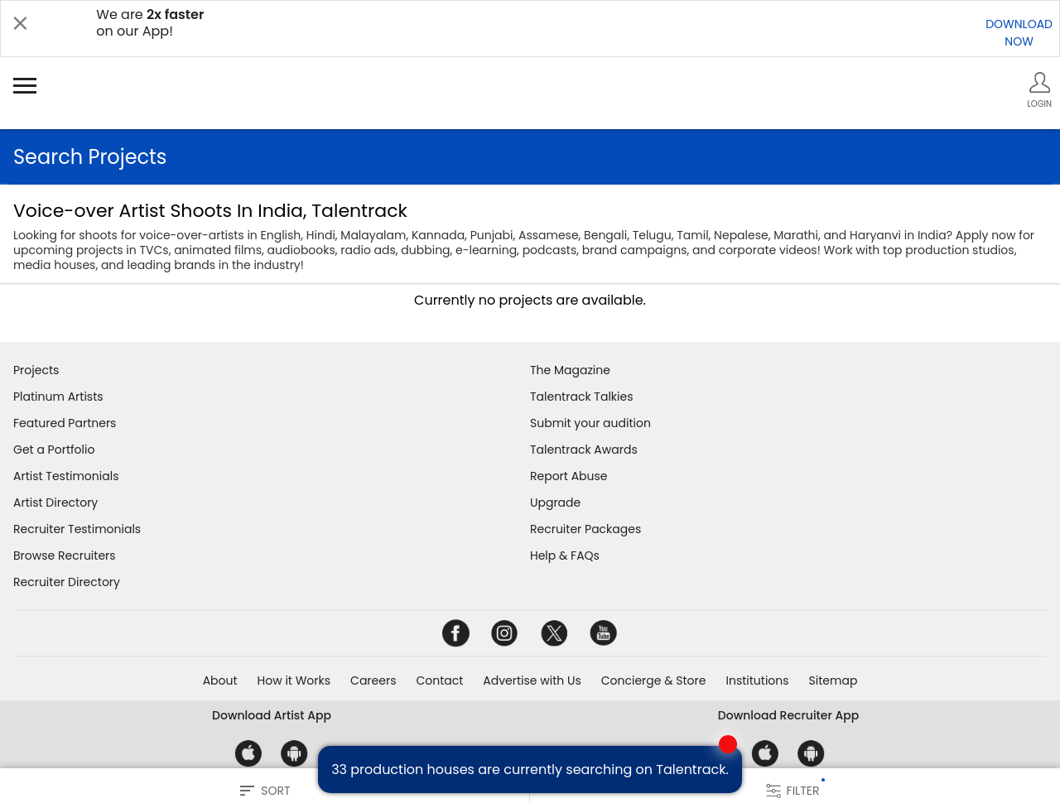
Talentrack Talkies (581, 396)
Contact (439, 680)
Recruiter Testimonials (77, 529)
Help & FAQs (565, 555)
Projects (36, 370)
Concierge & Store (653, 680)
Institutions (756, 680)
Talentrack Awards (584, 449)
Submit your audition (590, 423)
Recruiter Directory (66, 582)
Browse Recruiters (64, 555)
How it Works (294, 680)
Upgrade (555, 502)
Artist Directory (55, 502)
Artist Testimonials (65, 476)
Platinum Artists (58, 396)
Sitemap (833, 680)
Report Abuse (569, 476)
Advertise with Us (532, 680)
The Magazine (570, 370)
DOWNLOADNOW (1019, 33)
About (220, 680)
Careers (373, 680)
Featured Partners (64, 423)
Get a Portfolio (53, 449)
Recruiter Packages (585, 529)
